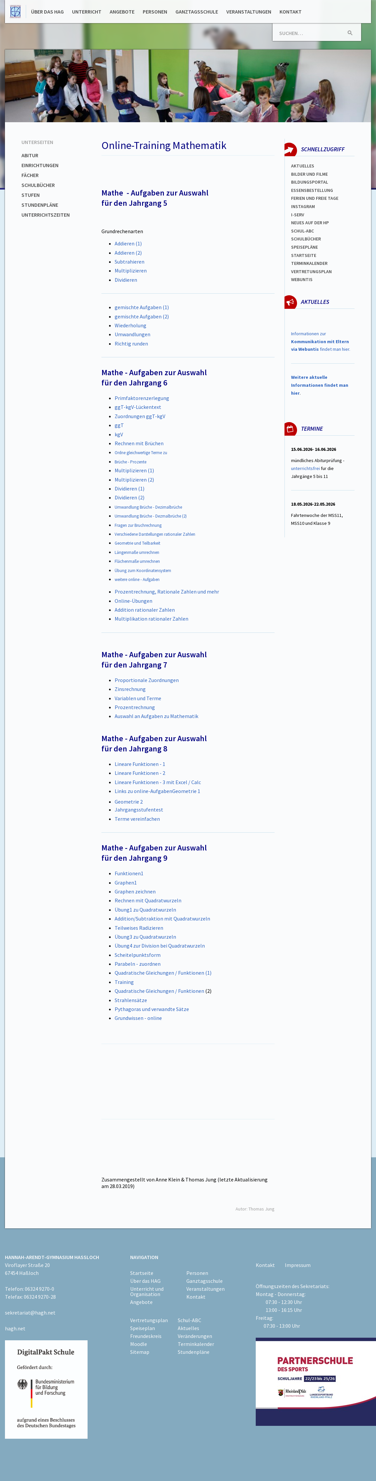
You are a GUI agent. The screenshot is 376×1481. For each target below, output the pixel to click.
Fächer (30, 175)
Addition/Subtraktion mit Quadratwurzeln (162, 918)
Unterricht (86, 11)
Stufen (30, 195)
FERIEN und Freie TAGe (314, 198)
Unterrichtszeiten (45, 214)
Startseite (303, 255)
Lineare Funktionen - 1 (140, 764)
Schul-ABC (189, 1320)
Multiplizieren (131, 270)
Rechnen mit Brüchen (139, 443)
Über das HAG (47, 11)
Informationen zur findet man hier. (320, 341)
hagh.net (15, 1328)
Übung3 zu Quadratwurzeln (145, 936)
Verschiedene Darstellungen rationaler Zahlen (155, 534)
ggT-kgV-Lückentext (138, 407)
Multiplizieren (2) (134, 479)
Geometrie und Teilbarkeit (137, 543)
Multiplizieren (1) (134, 470)
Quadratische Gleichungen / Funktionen (159, 991)
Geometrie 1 (186, 791)
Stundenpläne (39, 204)
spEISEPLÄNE (304, 247)
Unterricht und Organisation (147, 1291)
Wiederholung (130, 325)
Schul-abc (302, 231)
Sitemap (139, 1352)
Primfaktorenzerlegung (142, 398)
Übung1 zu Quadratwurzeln (145, 909)
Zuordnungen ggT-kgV (140, 416)
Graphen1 (126, 882)
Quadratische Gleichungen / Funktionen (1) (163, 972)
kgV (119, 434)
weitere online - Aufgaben (137, 579)
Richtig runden (131, 343)
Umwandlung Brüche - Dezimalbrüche (148, 507)
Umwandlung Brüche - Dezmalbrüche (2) (151, 516)
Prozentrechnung (135, 707)
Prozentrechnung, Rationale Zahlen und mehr (167, 591)
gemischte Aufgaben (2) (142, 316)
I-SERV (297, 215)
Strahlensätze (131, 1000)
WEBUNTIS (302, 279)
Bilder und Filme (309, 174)
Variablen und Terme (138, 698)
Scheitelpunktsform (138, 955)
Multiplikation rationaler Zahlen (151, 618)
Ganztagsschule (196, 11)
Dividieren (126, 279)
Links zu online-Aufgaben (143, 791)
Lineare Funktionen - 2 (140, 773)
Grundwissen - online (138, 1018)
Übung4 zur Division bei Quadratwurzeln (160, 945)
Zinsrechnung (130, 689)
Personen (155, 11)
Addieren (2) (128, 252)
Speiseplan (142, 1328)
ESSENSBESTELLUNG (312, 190)
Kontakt (291, 11)
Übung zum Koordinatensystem (143, 570)
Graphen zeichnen (135, 891)
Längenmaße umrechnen (137, 552)
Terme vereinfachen (137, 818)
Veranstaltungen (248, 11)
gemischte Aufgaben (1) (142, 307)
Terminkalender (309, 263)
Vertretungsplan (311, 271)
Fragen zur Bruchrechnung (138, 525)
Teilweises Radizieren (139, 927)
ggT (119, 425)
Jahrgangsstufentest (139, 809)
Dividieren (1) (129, 488)
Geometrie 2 (129, 801)
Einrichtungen (39, 165)
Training (124, 982)
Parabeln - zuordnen (138, 963)
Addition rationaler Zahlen (145, 609)
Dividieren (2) (129, 497)
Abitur (29, 155)
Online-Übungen (133, 600)
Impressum (298, 1265)
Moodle (138, 1344)
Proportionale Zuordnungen (147, 680)
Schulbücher (38, 185)
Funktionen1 (129, 873)
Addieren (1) (128, 243)
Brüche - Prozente (130, 462)
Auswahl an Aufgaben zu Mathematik (156, 716)
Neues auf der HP (310, 223)
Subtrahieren (129, 261)
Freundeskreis (146, 1336)
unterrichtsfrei (305, 468)
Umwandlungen (132, 334)
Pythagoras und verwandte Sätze (152, 1009)
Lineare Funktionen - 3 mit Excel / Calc (158, 782)
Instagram (303, 206)
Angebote (122, 11)
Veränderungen (195, 1336)
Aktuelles (302, 166)
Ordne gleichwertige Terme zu (141, 452)
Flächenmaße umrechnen (137, 561)
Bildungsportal (309, 182)
